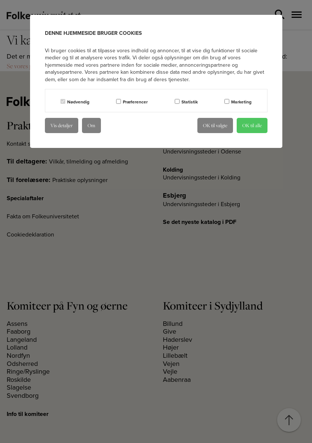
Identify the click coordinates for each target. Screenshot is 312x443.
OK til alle (252, 125)
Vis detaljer (61, 125)
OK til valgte (215, 125)
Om (91, 125)
